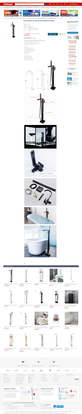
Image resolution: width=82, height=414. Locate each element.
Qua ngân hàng (44, 378)
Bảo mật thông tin (19, 382)
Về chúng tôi (5, 377)
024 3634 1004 (10, 391)
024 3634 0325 (16, 391)
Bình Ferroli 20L (37, 413)
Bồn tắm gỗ (26, 411)
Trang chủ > (6, 18)
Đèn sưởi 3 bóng (47, 411)
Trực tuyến (43, 377)
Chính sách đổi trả (19, 383)
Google (30, 378)
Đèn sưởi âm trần (61, 411)
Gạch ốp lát (36, 7)
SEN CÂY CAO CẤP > (21, 18)
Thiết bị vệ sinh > (13, 18)
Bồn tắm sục (30, 411)
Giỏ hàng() (53, 4)
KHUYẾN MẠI (60, 4)
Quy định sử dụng (6, 378)
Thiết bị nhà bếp (28, 7)
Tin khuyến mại (56, 377)
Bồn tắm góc (36, 411)
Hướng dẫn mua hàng (20, 377)
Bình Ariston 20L (57, 413)
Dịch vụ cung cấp (6, 380)
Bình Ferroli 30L (31, 413)
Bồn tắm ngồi (20, 411)
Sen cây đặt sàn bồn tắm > (30, 18)
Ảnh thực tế (56, 380)
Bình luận (34, 38)
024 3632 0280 (48, 391)
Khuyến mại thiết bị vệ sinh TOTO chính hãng (75, 79)
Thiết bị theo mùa (45, 7)
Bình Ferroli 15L (44, 413)
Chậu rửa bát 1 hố (23, 413)
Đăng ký (71, 1)
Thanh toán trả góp (44, 380)
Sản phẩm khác (72, 7)
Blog (29, 382)
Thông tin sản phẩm (27, 38)
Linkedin (30, 380)
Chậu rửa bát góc (68, 411)
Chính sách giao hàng (20, 378)
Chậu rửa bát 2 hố (16, 413)
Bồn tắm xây (41, 411)
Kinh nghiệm (56, 378)
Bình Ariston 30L (50, 413)
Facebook (30, 377)
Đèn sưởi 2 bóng (54, 411)
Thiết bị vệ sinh (20, 7)
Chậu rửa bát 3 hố (8, 413)
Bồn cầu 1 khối (14, 411)
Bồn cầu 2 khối (8, 411)
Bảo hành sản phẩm (19, 380)
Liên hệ (66, 4)
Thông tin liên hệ (6, 382)
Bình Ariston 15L (63, 413)
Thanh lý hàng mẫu (63, 7)
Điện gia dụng (54, 7)
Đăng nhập (76, 1)
